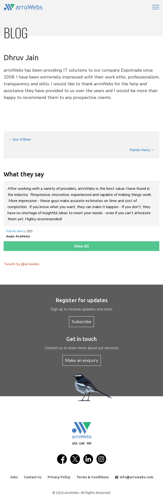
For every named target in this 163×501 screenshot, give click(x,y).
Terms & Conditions (93, 477)
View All (81, 246)
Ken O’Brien (20, 139)
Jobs (14, 477)
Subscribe (81, 322)
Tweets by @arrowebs (21, 264)
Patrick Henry (142, 150)
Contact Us (33, 477)
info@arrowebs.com (134, 477)
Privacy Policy (59, 477)
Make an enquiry (81, 360)
